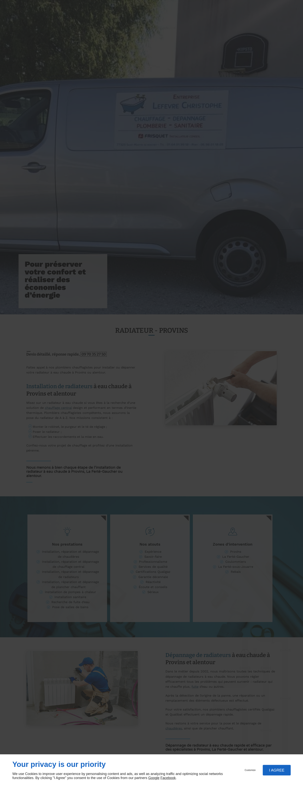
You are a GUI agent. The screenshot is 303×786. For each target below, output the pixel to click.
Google (153, 778)
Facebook (168, 778)
